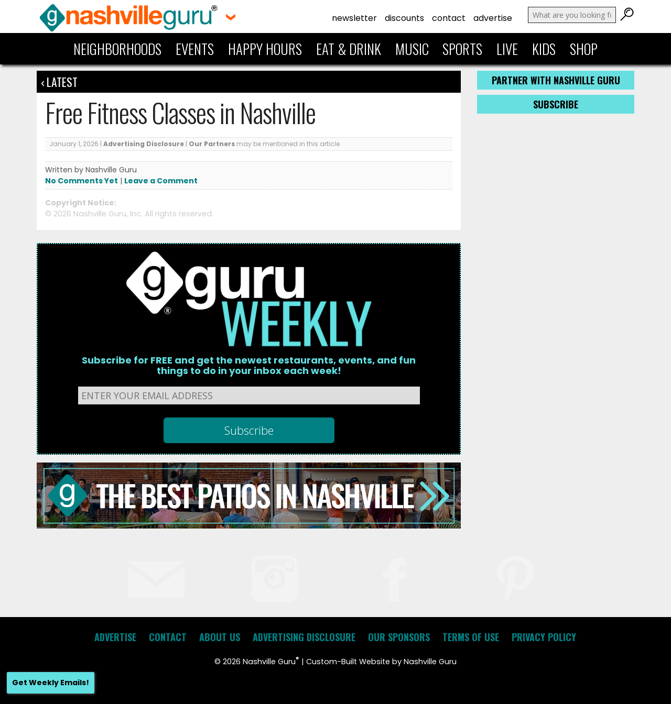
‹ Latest (59, 81)
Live (507, 48)
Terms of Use (470, 637)
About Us (219, 637)
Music (412, 48)
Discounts (404, 18)
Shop (584, 48)
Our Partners (212, 143)
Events (195, 48)
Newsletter (354, 18)
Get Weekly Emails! (50, 682)
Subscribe (555, 104)
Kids (544, 48)
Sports (462, 48)
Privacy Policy (544, 637)
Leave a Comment (161, 180)
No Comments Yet (81, 180)
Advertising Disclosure (143, 143)
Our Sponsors (399, 637)
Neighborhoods (117, 48)
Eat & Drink (348, 48)
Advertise (492, 18)
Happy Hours (265, 48)
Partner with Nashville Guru (556, 80)
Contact (449, 18)
